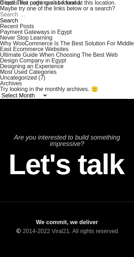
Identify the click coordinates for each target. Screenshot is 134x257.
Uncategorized (18, 78)
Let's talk (66, 164)
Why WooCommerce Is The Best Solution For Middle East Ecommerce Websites (67, 46)
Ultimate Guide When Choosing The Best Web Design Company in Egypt (59, 58)
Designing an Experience (32, 66)
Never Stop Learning (26, 38)
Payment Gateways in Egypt (36, 32)
